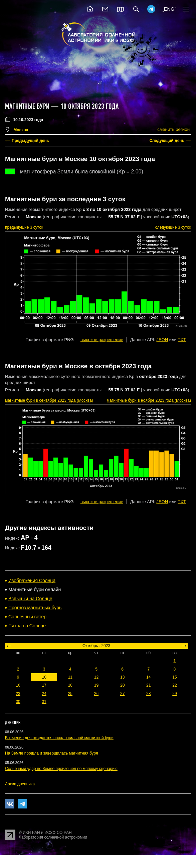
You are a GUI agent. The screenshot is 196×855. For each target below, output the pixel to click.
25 (70, 693)
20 (122, 685)
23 (18, 693)
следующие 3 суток (173, 227)
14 (148, 677)
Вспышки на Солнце (30, 598)
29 (174, 693)
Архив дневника (20, 784)
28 (148, 693)
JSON (162, 339)
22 (174, 685)
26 (96, 693)
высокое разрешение (101, 339)
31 (44, 701)
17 (44, 685)
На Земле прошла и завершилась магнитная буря (51, 753)
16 (18, 685)
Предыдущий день (30, 140)
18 (70, 685)
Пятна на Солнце (27, 625)
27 (122, 693)
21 (148, 685)
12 (96, 677)
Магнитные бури (28, 106)
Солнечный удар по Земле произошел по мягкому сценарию (61, 768)
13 (122, 677)
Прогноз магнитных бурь (34, 607)
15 (174, 677)
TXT (182, 339)
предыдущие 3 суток (24, 227)
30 (18, 701)
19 (96, 685)
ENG (169, 9)
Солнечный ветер (27, 616)
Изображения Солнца (31, 580)
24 (44, 693)
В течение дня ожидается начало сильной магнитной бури (59, 737)
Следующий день (166, 140)
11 (70, 677)
